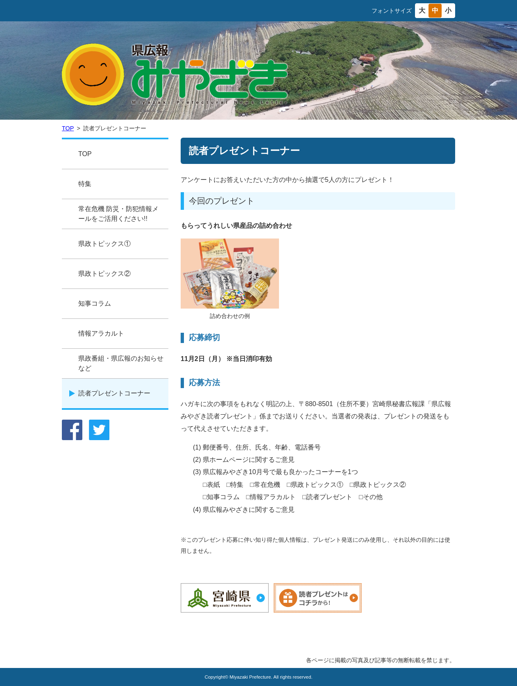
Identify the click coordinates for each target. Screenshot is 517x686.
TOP (68, 128)
